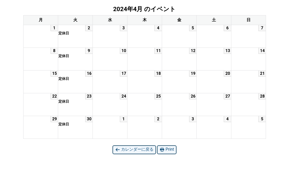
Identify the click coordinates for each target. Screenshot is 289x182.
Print (167, 149)
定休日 (63, 33)
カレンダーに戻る (134, 149)
